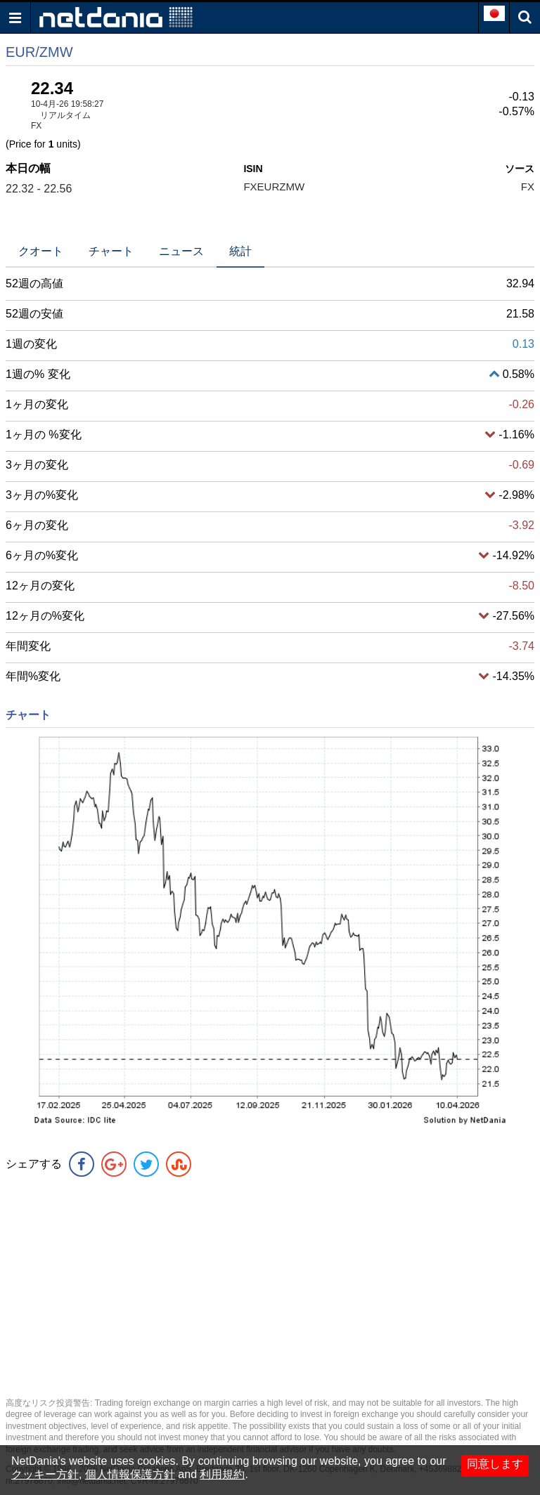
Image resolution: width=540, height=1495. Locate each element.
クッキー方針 (45, 1474)
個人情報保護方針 (130, 1474)
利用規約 (222, 1474)
